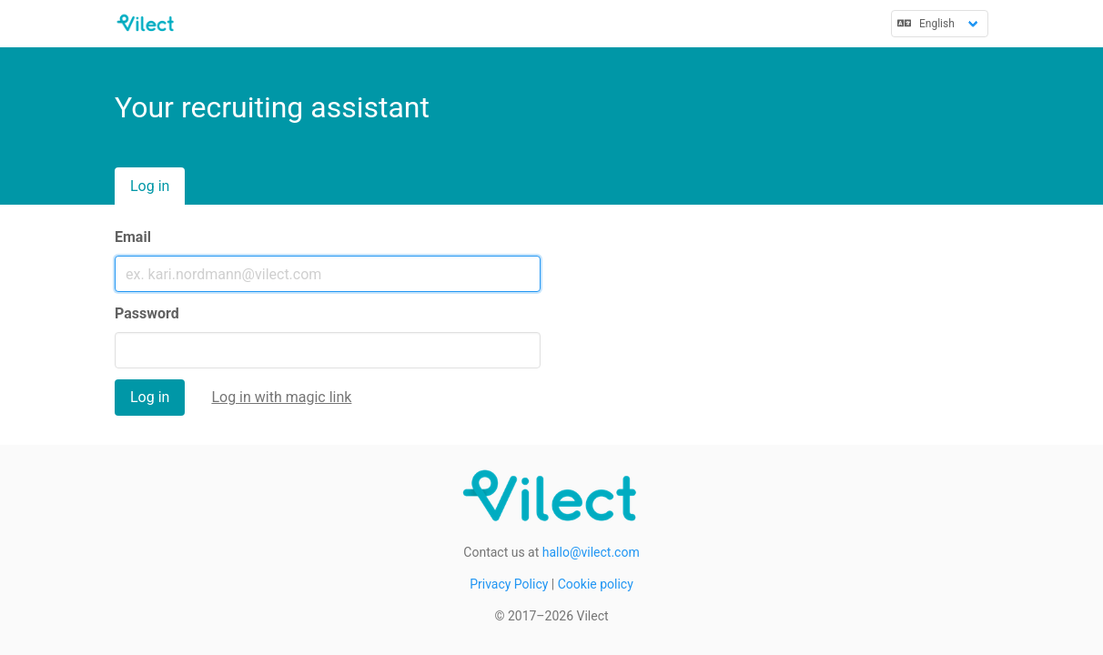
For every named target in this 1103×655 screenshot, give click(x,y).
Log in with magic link (281, 397)
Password (147, 313)
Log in (149, 186)
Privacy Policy (509, 584)
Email (133, 237)
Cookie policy (595, 584)
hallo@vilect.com (591, 552)
